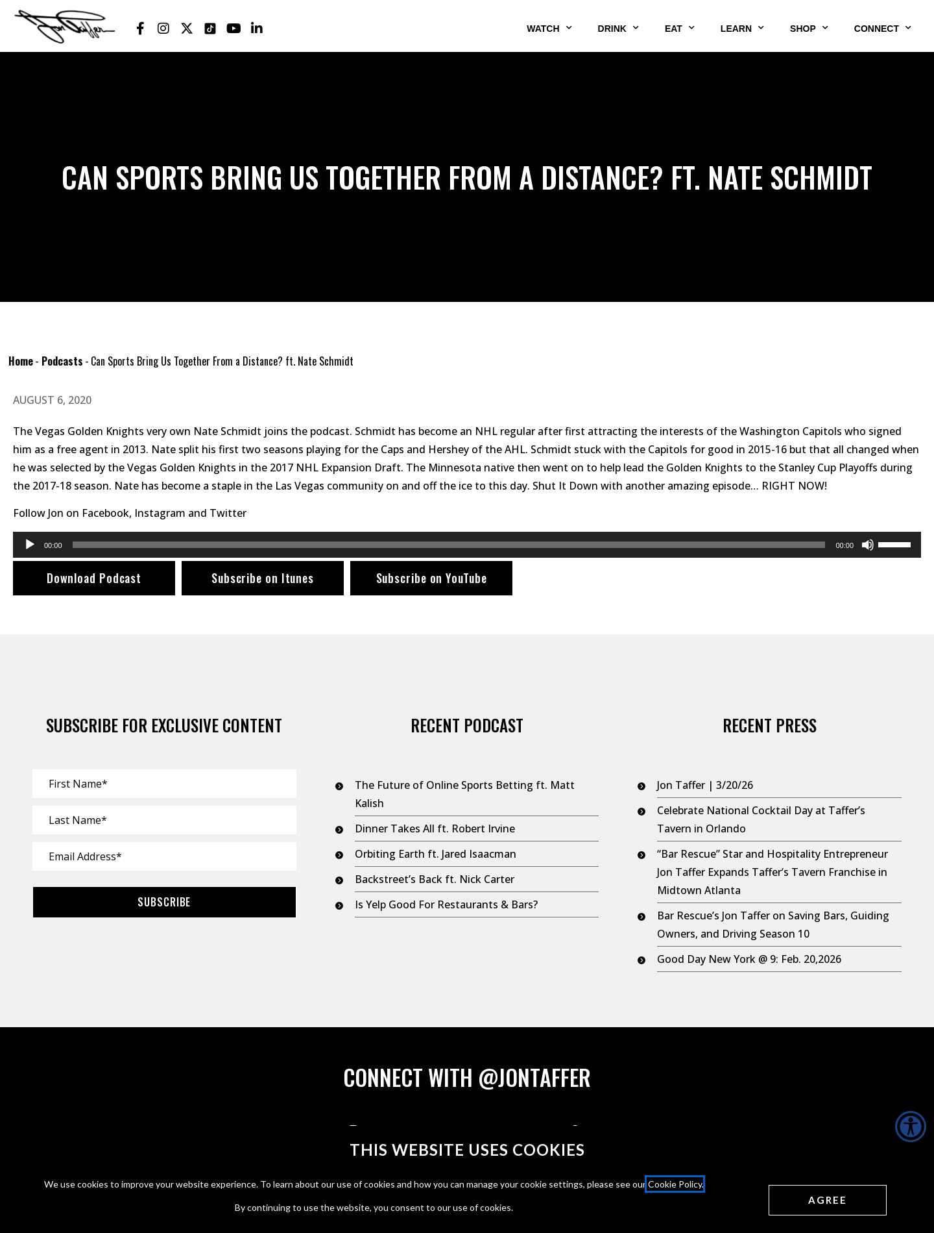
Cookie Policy (675, 1183)
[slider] (449, 545)
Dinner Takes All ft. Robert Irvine (435, 828)
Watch (549, 28)
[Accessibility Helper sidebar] (910, 1126)
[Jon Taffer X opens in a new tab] (186, 28)
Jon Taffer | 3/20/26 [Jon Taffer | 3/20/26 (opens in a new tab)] (705, 785)
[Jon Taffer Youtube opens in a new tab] (233, 28)
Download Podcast (94, 577)
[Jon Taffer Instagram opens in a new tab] (163, 28)
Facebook (105, 513)
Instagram (160, 513)
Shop (809, 28)
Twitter (228, 513)
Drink (618, 28)
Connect (882, 28)
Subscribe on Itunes (262, 577)
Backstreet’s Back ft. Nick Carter (434, 879)
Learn (742, 28)
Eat (680, 28)
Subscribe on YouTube (431, 577)
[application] (467, 545)
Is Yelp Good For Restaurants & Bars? (446, 904)
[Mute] (867, 544)
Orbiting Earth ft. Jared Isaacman (435, 854)
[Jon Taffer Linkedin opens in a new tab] (257, 28)
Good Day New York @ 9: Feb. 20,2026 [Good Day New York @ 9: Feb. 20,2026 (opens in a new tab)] (749, 959)
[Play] (29, 544)
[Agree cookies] (828, 1200)
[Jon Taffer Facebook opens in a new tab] (140, 28)
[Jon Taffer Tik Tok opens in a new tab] (210, 28)
